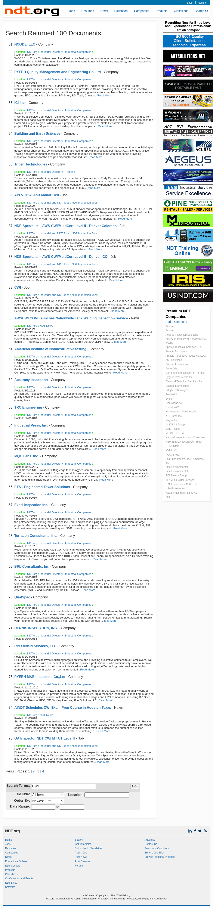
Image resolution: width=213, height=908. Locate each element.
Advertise (150, 839)
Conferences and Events (19, 878)
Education (121, 11)
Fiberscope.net (174, 403)
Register (202, 2)
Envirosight (172, 394)
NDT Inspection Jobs (85, 202)
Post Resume (82, 861)
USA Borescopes (175, 488)
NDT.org (32, 51)
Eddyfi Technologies (177, 390)
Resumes (87, 11)
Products (161, 11)
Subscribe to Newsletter (88, 848)
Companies (141, 11)
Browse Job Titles (155, 852)
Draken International (177, 385)
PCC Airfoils (172, 454)
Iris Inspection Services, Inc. (181, 411)
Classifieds (181, 11)
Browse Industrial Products (160, 856)
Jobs (72, 11)
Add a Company (176, 321)
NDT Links (11, 882)
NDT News (46, 325)
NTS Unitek (172, 445)
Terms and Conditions (157, 848)
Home (8, 839)
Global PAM (172, 407)
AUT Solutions (174, 360)
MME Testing (173, 428)
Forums (79, 865)
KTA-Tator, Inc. (174, 416)
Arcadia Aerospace (176, 351)
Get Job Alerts (83, 844)
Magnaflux (171, 420)
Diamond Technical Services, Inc (184, 381)
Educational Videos (16, 861)
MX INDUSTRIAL (175, 433)
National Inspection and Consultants (186, 437)
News (104, 11)
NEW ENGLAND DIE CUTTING (184, 441)
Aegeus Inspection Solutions (182, 334)
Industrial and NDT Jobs (55, 202)
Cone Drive (172, 368)
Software (10, 887)
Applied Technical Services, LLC (184, 346)
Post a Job (81, 852)
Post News (81, 856)
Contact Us (151, 844)
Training (70, 171)
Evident (170, 398)
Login (190, 2)
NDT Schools (12, 865)
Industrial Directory (51, 51)
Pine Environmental (177, 466)
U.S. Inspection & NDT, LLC (181, 484)
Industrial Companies (78, 51)
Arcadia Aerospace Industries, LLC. (186, 355)
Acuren (170, 326)
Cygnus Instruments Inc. (179, 377)
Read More (104, 95)
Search (201, 11)
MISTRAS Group (175, 424)
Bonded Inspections (177, 364)
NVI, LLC (171, 450)
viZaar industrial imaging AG (182, 492)
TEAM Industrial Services (180, 479)
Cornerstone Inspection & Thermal (185, 372)
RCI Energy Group (176, 475)
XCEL (169, 497)
